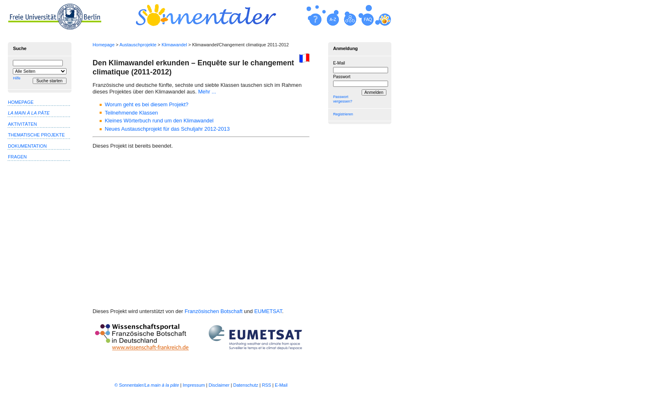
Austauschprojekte (137, 44)
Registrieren (343, 114)
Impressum (194, 385)
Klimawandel (174, 44)
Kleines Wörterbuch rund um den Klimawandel (159, 120)
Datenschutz (245, 385)
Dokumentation (27, 146)
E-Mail (339, 63)
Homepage (103, 44)
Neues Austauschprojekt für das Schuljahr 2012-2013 (167, 129)
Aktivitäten (22, 124)
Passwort (341, 76)
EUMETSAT (268, 311)
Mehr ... (207, 92)
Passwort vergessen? (342, 99)
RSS (266, 385)
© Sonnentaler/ (146, 385)
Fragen (17, 156)
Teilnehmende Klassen (131, 113)
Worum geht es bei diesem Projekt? (146, 104)
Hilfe (16, 78)
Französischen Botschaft (214, 311)
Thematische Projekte (36, 134)
